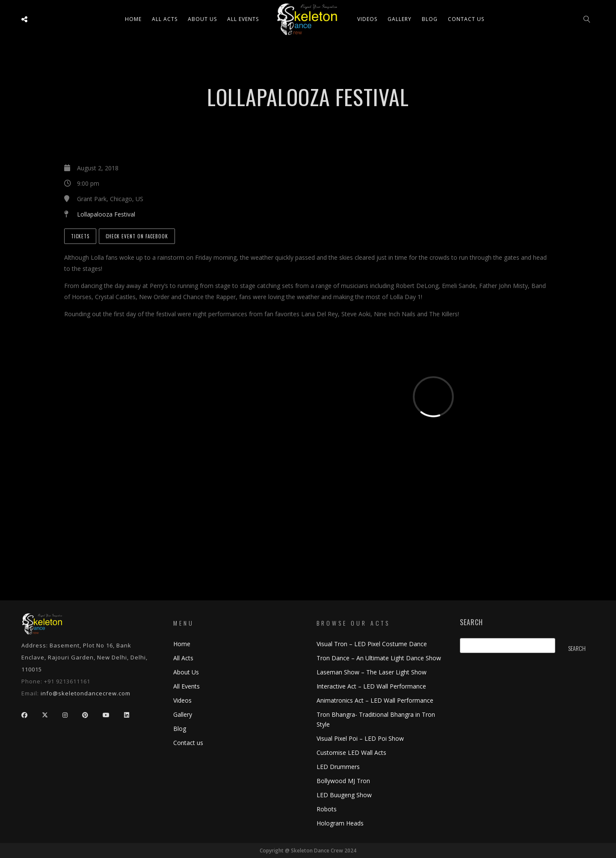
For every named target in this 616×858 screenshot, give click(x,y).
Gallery (400, 19)
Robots (327, 809)
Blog (430, 19)
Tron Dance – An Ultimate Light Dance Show (379, 658)
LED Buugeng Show (344, 795)
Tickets (80, 236)
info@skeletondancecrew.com (85, 693)
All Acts (183, 658)
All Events (243, 19)
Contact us (466, 19)
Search (471, 622)
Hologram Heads (340, 823)
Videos (367, 19)
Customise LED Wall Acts (351, 752)
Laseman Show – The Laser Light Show (371, 672)
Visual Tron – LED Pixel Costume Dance (372, 644)
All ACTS (165, 19)
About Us (202, 19)
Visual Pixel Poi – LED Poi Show (360, 738)
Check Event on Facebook (137, 236)
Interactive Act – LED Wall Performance (371, 686)
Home (133, 19)
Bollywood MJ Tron (343, 781)
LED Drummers (338, 767)
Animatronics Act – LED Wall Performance (375, 700)
